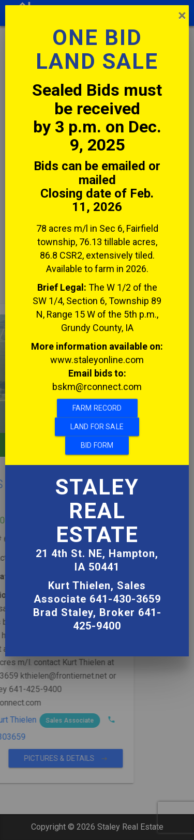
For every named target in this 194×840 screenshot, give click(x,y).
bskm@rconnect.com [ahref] (97, 360)
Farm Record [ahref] (97, 382)
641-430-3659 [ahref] (125, 573)
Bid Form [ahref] (97, 419)
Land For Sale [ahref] (97, 401)
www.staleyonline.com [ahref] (97, 333)
